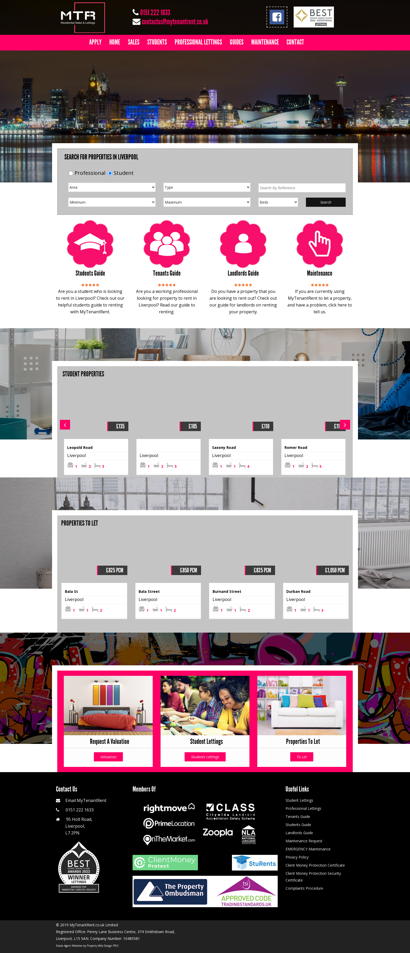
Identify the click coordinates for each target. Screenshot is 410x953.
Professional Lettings (198, 42)
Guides (236, 42)
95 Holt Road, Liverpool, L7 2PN (74, 826)
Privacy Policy (297, 857)
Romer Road (295, 447)
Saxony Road (224, 447)
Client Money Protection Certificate (315, 865)
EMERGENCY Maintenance (308, 848)
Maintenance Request (304, 840)
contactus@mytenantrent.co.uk (175, 21)
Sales (133, 42)
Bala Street (149, 591)
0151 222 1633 (155, 12)
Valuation (108, 756)
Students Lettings (205, 756)
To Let (302, 756)
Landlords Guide (299, 832)
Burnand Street (227, 591)
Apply (95, 42)
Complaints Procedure (304, 888)
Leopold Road (80, 447)
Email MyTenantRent (85, 800)
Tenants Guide (298, 816)
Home (114, 42)
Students (157, 42)
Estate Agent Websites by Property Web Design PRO (87, 946)
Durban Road (298, 591)
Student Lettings (299, 800)
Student (124, 172)
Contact (295, 42)
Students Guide (298, 824)
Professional (90, 172)
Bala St (71, 591)
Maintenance (265, 42)
